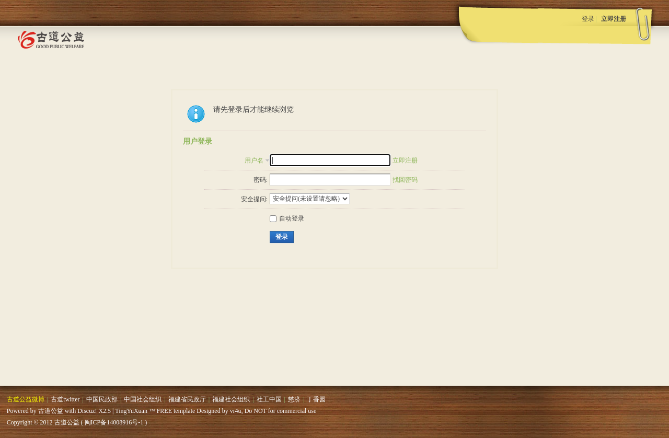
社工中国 (269, 399)
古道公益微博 (25, 399)
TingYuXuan (131, 410)
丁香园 (316, 399)
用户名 (254, 160)
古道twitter (65, 399)
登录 (588, 18)
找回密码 (405, 179)
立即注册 (613, 18)
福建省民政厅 (187, 399)
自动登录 (287, 218)
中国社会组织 (143, 399)
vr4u (235, 410)
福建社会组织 (231, 399)
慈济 (294, 399)
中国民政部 (102, 399)
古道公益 (50, 410)
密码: (260, 179)
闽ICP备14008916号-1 (114, 422)
